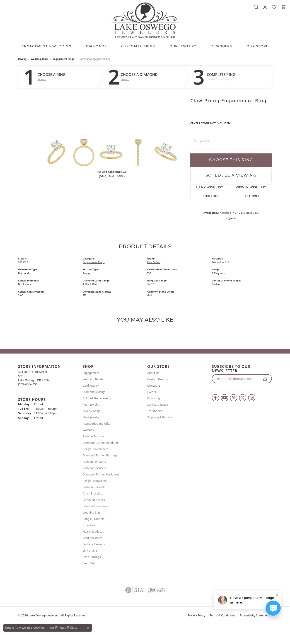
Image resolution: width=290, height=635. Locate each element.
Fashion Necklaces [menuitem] (94, 468)
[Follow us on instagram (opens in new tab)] (251, 397)
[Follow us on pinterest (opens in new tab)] (233, 397)
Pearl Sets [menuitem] (89, 563)
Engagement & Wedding (46, 46)
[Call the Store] (27, 384)
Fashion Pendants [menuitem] (94, 462)
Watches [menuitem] (88, 430)
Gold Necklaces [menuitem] (92, 538)
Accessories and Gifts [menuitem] (96, 424)
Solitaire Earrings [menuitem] (94, 544)
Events (151, 392)
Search (42, 79)
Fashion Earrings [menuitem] (93, 436)
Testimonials (155, 411)
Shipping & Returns (159, 417)
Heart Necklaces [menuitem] (93, 531)
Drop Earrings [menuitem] (92, 557)
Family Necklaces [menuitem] (94, 500)
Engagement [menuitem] (91, 373)
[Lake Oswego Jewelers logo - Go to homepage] (145, 20)
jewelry (22, 59)
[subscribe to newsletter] (265, 379)
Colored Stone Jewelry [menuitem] (97, 398)
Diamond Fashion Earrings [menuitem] (100, 455)
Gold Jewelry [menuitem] (91, 386)
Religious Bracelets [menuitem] (95, 481)
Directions (153, 386)
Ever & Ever (153, 262)
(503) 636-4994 (112, 176)
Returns (251, 196)
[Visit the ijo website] (156, 590)
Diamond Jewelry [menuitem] (94, 392)
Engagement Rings (63, 59)
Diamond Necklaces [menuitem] (95, 506)
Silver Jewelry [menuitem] (91, 411)
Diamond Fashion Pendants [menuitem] (100, 443)
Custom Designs (157, 379)
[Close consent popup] (88, 627)
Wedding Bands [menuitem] (93, 379)
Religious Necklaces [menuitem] (95, 449)
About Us (153, 373)
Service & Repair (157, 405)
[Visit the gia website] (134, 590)
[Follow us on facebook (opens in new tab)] (215, 397)
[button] (256, 6)
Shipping (210, 196)
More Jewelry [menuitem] (91, 417)
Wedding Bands (39, 59)
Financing (153, 398)
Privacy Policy (196, 615)
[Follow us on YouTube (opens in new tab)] (224, 397)
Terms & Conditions (222, 615)
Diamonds (96, 46)
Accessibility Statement (254, 615)
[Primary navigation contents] (145, 46)
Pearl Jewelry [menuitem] (91, 405)
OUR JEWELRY (182, 46)
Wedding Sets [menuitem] (91, 512)
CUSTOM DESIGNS (138, 46)
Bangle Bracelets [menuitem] (93, 519)
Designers (221, 46)
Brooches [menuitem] (89, 525)
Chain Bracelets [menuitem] (93, 493)
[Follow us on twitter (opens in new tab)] (242, 397)
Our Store (257, 46)
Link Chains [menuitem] (90, 551)
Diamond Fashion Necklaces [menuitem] (101, 474)
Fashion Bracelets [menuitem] (94, 487)
